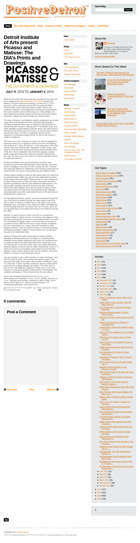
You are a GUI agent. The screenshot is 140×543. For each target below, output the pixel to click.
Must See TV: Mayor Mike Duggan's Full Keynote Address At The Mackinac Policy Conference (119, 112)
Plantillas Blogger (55, 535)
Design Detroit (70, 115)
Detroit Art (100, 189)
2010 (99, 493)
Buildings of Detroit (71, 109)
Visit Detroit (68, 88)
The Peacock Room (72, 57)
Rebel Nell (68, 54)
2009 (99, 496)
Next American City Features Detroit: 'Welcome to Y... (114, 438)
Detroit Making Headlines (106, 173)
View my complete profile (105, 56)
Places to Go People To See (107, 176)
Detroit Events (101, 197)
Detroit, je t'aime (70, 122)
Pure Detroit (69, 98)
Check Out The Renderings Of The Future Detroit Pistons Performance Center (119, 82)
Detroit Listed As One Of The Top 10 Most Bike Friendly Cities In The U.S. (115, 124)
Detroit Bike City (102, 235)
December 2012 (105, 280)
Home (31, 389)
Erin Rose (111, 43)
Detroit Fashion (102, 227)
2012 (99, 277)
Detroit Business (102, 178)
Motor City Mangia (71, 143)
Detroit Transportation (104, 230)
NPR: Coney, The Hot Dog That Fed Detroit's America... (113, 383)
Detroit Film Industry (104, 195)
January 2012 (104, 486)
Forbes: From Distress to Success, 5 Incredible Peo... (114, 323)
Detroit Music (101, 200)
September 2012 (106, 289)
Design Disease (18, 535)
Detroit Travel (101, 203)
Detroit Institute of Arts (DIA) (31, 101)
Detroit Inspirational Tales (106, 216)
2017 (99, 262)
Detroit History (101, 205)
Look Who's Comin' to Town (107, 208)
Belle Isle (99, 224)
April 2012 (103, 477)
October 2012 (104, 286)
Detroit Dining (101, 184)
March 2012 (104, 480)
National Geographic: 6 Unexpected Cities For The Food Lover (120, 96)
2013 (99, 274)
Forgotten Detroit (71, 126)
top (6, 520)
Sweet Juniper (70, 156)
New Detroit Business (104, 187)
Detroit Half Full (70, 119)
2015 (99, 268)
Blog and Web (70, 535)
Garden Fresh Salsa (72, 74)
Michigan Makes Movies (74, 136)
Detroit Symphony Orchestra (107, 246)
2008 (99, 499)
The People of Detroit (72, 159)
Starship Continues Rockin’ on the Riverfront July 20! (112, 368)
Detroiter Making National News (108, 219)
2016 (99, 265)
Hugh (66, 50)
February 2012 (105, 483)
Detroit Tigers (69, 95)
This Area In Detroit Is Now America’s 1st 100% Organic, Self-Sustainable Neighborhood (115, 74)
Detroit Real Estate (103, 192)
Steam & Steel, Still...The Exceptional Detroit (74, 151)
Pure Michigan (70, 84)
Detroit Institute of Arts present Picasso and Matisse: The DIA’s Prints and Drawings (22, 50)
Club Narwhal (69, 112)
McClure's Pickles (71, 71)
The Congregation (71, 67)
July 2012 (103, 295)
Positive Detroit (23, 532)
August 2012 (104, 292)
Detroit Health (101, 222)
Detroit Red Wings (103, 233)
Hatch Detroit (69, 40)
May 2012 (103, 474)
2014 (99, 271)
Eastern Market (70, 91)
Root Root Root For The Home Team (110, 243)
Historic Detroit (70, 133)
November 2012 (105, 283)
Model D (67, 140)
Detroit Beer (101, 241)
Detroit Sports (101, 214)
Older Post (51, 389)
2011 (99, 489)
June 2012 (103, 471)
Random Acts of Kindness (106, 181)
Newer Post (12, 389)
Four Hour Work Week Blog (75, 129)
